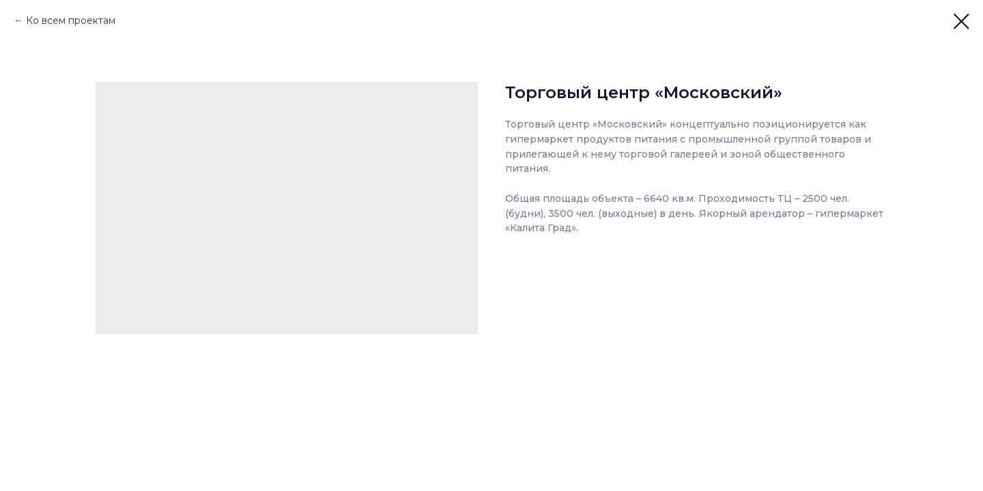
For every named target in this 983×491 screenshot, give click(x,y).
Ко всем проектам (70, 20)
